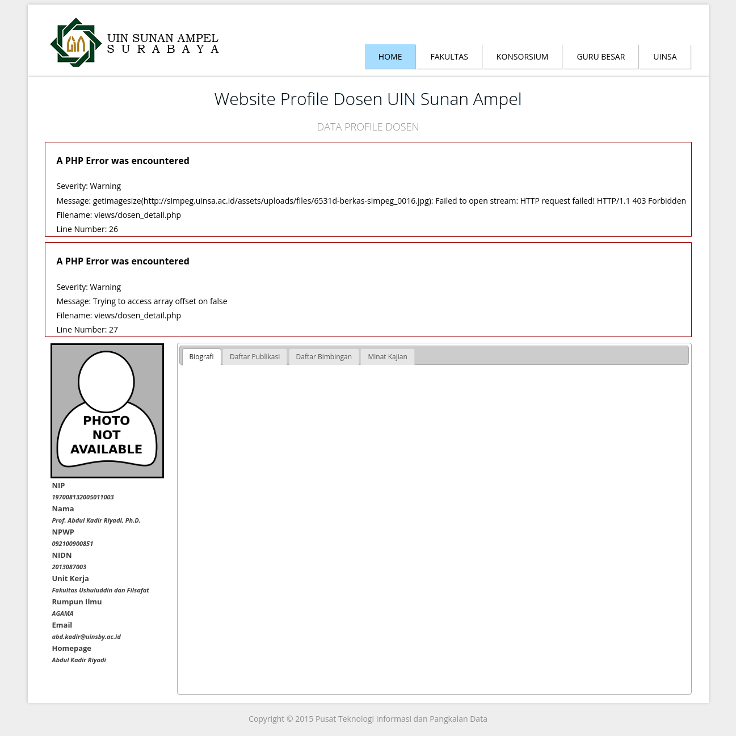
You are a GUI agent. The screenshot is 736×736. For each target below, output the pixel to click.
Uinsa (664, 56)
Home (390, 56)
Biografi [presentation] (202, 356)
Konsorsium (523, 56)
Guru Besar (601, 56)
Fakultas (449, 56)
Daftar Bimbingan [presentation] (324, 356)
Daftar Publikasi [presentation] (255, 356)
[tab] (201, 356)
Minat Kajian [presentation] (387, 356)
